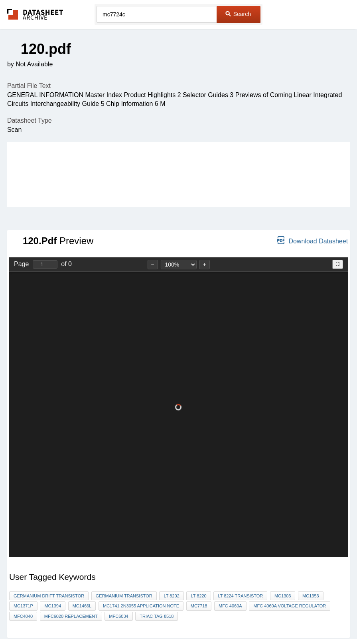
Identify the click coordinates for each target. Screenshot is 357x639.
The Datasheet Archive (35, 14)
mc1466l (82, 605)
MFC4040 (23, 616)
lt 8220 (198, 595)
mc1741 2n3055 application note (141, 605)
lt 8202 (171, 595)
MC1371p (23, 605)
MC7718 (199, 605)
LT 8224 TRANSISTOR (240, 595)
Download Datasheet (312, 240)
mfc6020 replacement (71, 616)
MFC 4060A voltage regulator (289, 605)
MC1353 (310, 595)
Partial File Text (29, 85)
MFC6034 (118, 616)
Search (238, 14)
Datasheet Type (29, 120)
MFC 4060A (230, 605)
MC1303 (282, 595)
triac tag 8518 (157, 616)
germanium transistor (124, 595)
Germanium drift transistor (49, 595)
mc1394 (52, 605)
